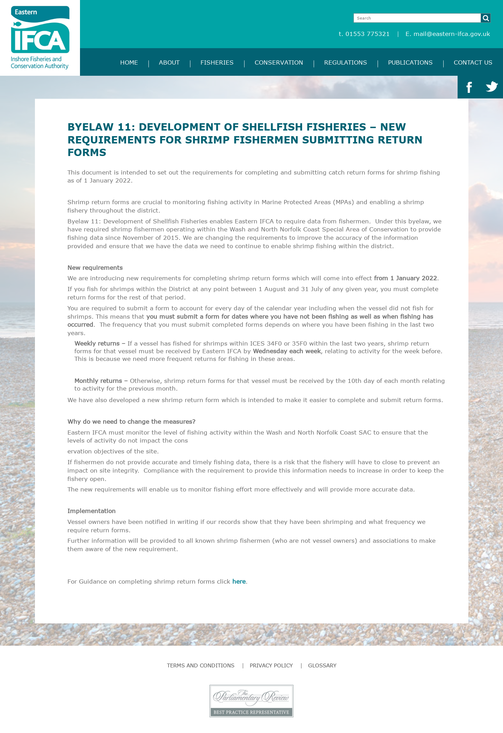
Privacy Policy (271, 665)
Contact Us (473, 62)
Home (129, 62)
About (169, 62)
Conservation (279, 62)
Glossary (322, 665)
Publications (410, 62)
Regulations (345, 62)
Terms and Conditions (200, 665)
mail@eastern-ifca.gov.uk (452, 33)
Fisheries (217, 62)
